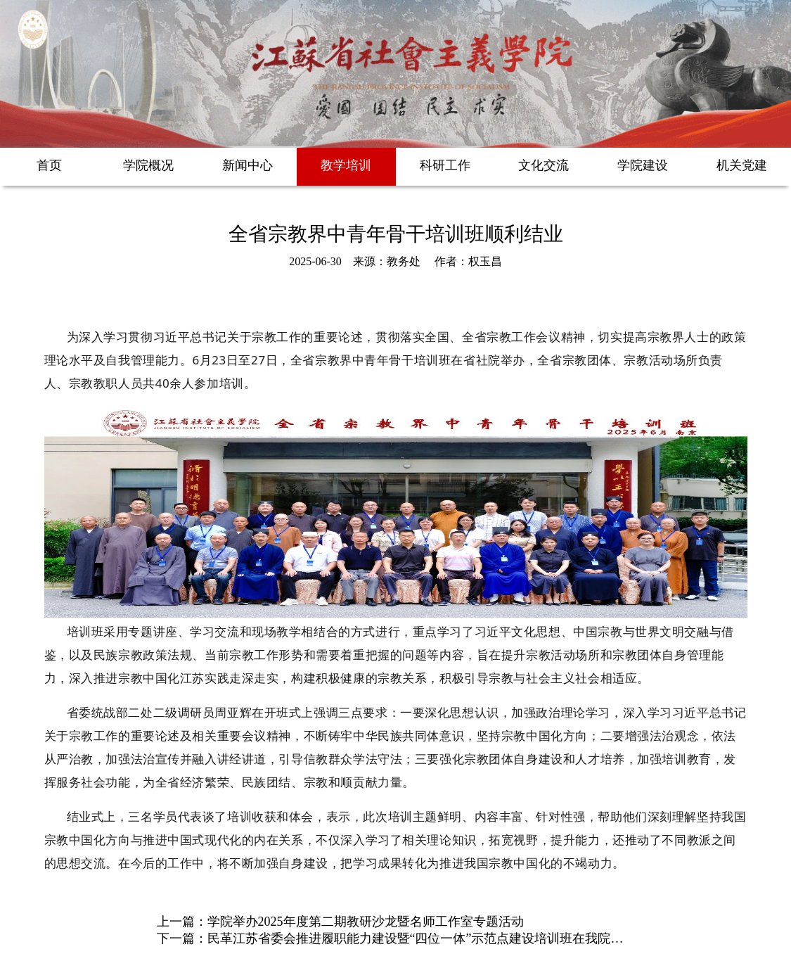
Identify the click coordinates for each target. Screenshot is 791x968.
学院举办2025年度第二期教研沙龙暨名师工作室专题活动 (365, 922)
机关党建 (741, 165)
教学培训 (346, 165)
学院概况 (148, 165)
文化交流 (543, 165)
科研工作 (445, 165)
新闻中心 (247, 165)
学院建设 (642, 165)
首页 (49, 165)
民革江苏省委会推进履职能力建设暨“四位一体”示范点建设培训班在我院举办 (421, 938)
